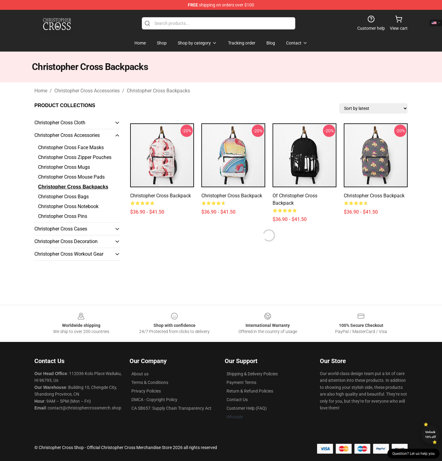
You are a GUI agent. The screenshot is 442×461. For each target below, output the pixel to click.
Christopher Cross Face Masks (71, 147)
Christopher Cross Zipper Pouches (74, 157)
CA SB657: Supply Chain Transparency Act (171, 408)
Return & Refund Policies (250, 391)
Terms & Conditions (149, 382)
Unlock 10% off (430, 434)
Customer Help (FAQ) (247, 408)
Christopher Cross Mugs (64, 167)
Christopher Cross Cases (60, 229)
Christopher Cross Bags (63, 197)
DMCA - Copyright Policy (154, 399)
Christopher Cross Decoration (66, 241)
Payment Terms (241, 382)
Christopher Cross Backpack (160, 196)
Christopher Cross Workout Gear (68, 254)
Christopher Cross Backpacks (158, 91)
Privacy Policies (146, 391)
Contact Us (237, 399)
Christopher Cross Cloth (59, 123)
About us (140, 373)
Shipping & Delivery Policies (252, 373)
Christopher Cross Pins (62, 216)
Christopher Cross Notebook (68, 206)
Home (40, 91)
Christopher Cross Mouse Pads (71, 177)
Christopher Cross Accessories (87, 91)
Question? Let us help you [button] (413, 453)
